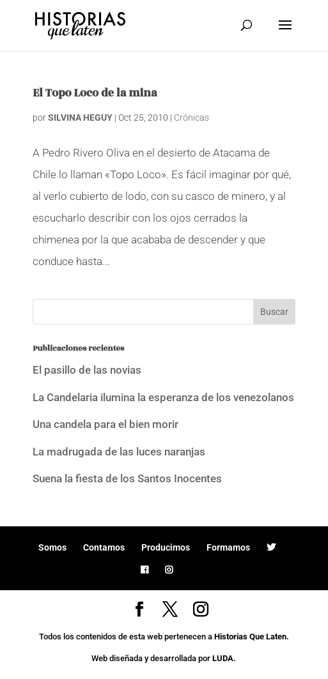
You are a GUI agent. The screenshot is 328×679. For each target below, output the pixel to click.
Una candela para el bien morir (105, 424)
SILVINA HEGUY (80, 117)
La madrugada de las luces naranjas (119, 451)
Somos (52, 547)
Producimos (165, 547)
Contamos (104, 547)
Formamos (228, 547)
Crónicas (191, 117)
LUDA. (224, 658)
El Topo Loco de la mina (95, 93)
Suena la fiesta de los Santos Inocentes (127, 478)
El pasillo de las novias (87, 369)
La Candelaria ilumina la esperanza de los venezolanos (163, 397)
